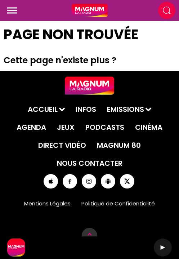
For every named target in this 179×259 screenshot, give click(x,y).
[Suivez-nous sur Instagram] (89, 181)
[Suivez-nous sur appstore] (51, 181)
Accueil (43, 109)
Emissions (125, 109)
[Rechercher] (166, 10)
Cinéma (148, 127)
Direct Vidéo (62, 145)
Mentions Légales (47, 203)
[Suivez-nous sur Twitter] (127, 181)
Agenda (31, 127)
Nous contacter (89, 163)
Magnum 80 (119, 145)
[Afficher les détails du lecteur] (89, 235)
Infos (86, 109)
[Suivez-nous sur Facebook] (70, 181)
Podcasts (104, 127)
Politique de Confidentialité (118, 203)
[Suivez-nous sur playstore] (108, 181)
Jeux (66, 127)
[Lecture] (163, 247)
